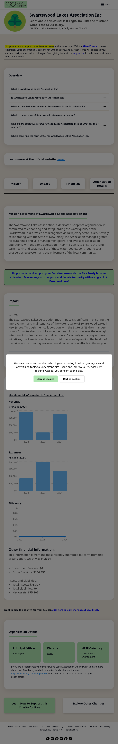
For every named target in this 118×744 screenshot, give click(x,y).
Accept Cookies (45, 378)
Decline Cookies (71, 378)
